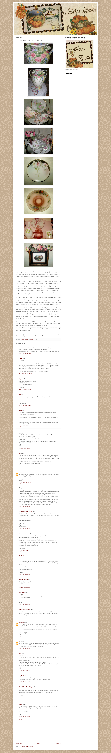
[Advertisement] (38, 732)
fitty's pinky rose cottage (24, 609)
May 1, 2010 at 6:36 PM (24, 574)
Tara (20, 641)
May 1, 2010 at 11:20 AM (25, 482)
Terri (20, 653)
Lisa (20, 453)
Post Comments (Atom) (27, 746)
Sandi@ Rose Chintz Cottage (25, 686)
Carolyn (21, 358)
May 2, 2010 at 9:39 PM (24, 681)
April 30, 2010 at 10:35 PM (25, 373)
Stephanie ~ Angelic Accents (25, 511)
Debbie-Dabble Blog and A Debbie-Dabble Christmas (31, 431)
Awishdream (22, 592)
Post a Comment (21, 719)
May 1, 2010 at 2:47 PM (24, 506)
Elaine (20, 345)
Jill (20, 394)
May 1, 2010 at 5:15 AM (24, 426)
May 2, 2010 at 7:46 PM (24, 648)
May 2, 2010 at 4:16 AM (24, 587)
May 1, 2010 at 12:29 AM (25, 405)
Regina (21, 379)
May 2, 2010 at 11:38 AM (25, 636)
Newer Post (18, 743)
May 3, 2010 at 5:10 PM (24, 699)
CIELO (21, 704)
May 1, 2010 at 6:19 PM (24, 550)
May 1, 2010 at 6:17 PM (24, 528)
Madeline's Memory (23, 533)
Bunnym (21, 472)
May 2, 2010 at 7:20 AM (24, 617)
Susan (20, 410)
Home (38, 743)
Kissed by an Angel (23, 579)
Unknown (21, 622)
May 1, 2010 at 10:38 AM (25, 467)
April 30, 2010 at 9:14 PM (25, 353)
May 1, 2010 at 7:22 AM (24, 448)
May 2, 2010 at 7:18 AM (24, 604)
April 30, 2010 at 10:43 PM (25, 389)
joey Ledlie (21, 675)
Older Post (58, 743)
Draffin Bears (22, 555)
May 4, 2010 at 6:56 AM (24, 716)
